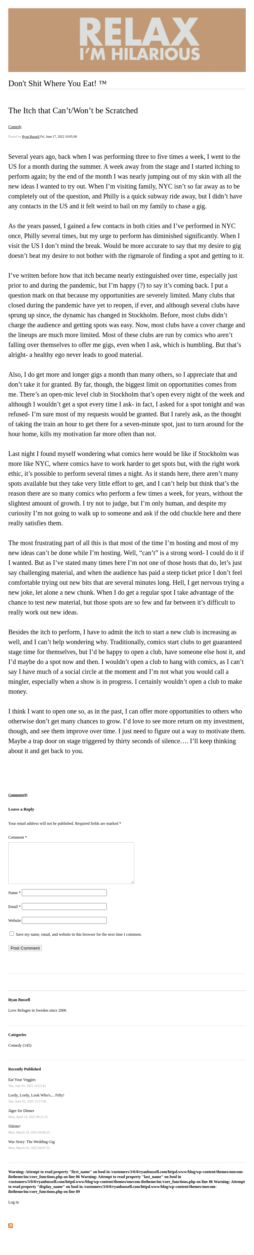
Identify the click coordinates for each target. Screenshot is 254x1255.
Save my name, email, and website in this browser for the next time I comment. (79, 942)
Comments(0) (17, 795)
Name (14, 900)
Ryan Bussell (31, 136)
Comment (17, 837)
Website (14, 928)
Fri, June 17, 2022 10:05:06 (58, 136)
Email (14, 914)
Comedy (15, 126)
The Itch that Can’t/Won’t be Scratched (73, 110)
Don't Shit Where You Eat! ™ (57, 83)
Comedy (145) (19, 1053)
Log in (13, 1210)
